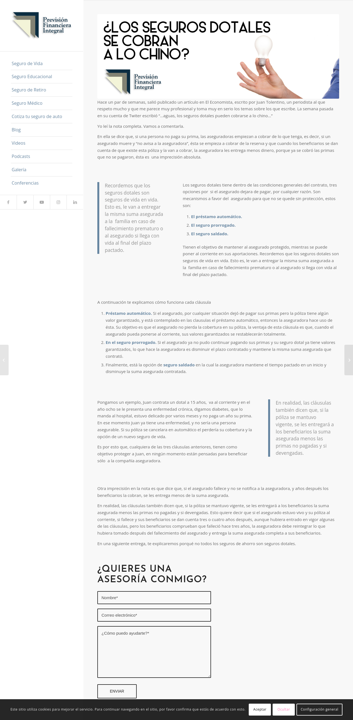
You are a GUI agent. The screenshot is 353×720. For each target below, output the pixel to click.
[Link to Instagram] (58, 202)
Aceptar (259, 709)
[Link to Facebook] (8, 202)
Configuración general (319, 709)
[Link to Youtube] (41, 202)
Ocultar (284, 709)
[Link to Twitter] (25, 202)
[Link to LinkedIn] (75, 202)
